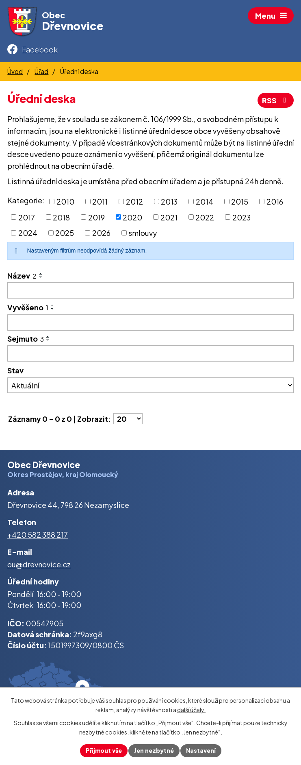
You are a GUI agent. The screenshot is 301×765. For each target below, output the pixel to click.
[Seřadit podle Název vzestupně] (41, 273)
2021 (169, 217)
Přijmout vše (104, 750)
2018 (61, 217)
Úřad (41, 71)
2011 (100, 201)
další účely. (191, 709)
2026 (101, 233)
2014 (204, 201)
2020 (132, 217)
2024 (27, 233)
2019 (96, 217)
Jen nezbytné (154, 750)
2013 (169, 201)
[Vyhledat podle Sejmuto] (150, 353)
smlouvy (142, 233)
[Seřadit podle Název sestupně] (41, 277)
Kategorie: (25, 200)
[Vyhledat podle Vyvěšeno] (150, 322)
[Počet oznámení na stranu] (128, 418)
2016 (274, 201)
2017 (26, 217)
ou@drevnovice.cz (39, 564)
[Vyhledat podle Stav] (150, 385)
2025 (64, 233)
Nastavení (201, 750)
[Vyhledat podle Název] (150, 290)
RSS (276, 100)
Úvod (15, 71)
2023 (241, 217)
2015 (239, 201)
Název (22, 275)
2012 (134, 201)
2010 (65, 201)
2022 (204, 217)
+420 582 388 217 (37, 534)
